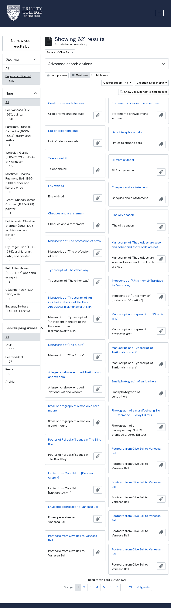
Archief (11, 383)
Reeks (12, 371)
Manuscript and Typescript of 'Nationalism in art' (132, 350)
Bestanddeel (14, 359)
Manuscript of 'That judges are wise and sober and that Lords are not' (136, 244)
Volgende (143, 587)
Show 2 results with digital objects (143, 91)
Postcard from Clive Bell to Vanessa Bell (136, 451)
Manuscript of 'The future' (66, 345)
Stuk (13, 347)
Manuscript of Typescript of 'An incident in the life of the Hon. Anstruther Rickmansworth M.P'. (70, 302)
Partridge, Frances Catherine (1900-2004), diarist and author (18, 135)
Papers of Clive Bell (18, 78)
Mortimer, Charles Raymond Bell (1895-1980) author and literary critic (19, 183)
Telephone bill (57, 158)
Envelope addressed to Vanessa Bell (73, 507)
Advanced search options (70, 63)
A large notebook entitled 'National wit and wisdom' (74, 374)
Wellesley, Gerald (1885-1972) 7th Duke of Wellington (20, 159)
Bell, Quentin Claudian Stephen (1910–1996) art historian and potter (20, 230)
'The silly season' (123, 215)
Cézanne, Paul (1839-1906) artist (19, 294)
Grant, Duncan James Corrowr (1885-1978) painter (20, 206)
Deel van (12, 59)
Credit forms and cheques (66, 103)
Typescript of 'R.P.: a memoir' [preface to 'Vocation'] (137, 283)
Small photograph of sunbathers (134, 381)
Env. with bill (56, 186)
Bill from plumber (123, 160)
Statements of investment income (135, 103)
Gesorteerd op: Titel (116, 82)
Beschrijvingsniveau (22, 328)
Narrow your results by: (21, 43)
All (7, 68)
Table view (99, 75)
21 (130, 587)
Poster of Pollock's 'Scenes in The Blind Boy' (74, 442)
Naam (10, 93)
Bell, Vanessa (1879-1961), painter (19, 114)
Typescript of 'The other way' (68, 270)
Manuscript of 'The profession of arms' (74, 241)
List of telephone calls (63, 131)
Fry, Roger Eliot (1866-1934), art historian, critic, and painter (20, 254)
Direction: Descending (151, 82)
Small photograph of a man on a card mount (73, 408)
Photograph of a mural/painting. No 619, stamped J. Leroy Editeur (136, 412)
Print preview (57, 75)
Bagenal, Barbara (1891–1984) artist (17, 311)
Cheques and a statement (130, 187)
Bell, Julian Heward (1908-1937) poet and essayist (20, 275)
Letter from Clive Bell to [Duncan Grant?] (70, 475)
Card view (80, 75)
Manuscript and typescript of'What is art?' (137, 316)
